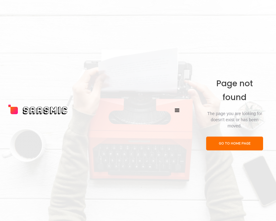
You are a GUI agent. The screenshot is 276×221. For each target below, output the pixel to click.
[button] (177, 110)
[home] (38, 110)
